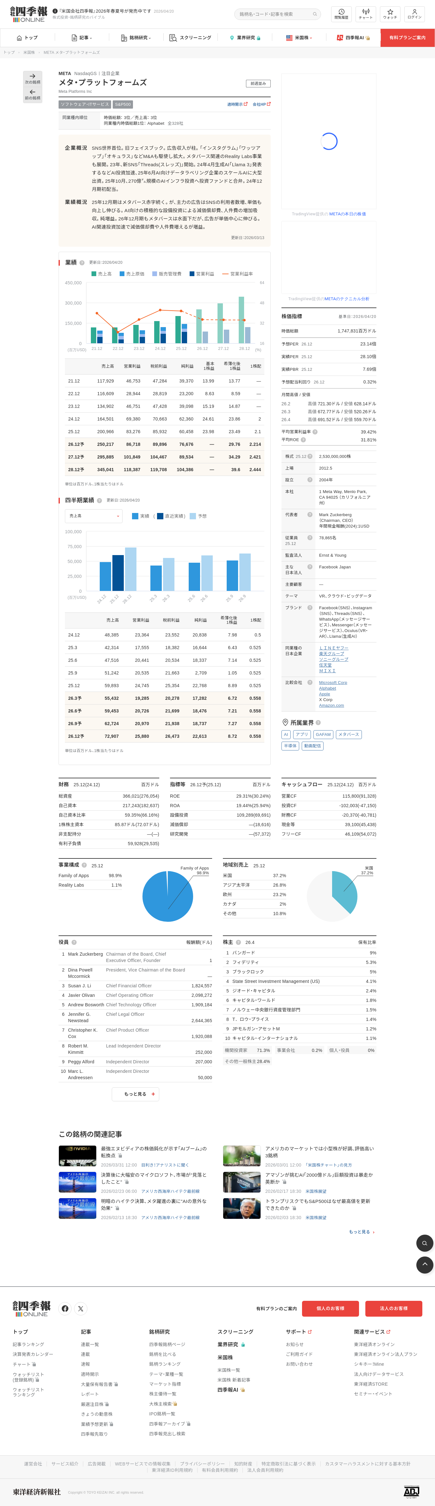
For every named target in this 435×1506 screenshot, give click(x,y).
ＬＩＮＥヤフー (334, 648)
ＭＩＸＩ (327, 670)
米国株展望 (316, 1191)
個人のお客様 (330, 1308)
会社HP (262, 104)
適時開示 (237, 104)
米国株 (299, 38)
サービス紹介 (65, 1463)
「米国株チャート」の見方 (329, 1165)
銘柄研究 (136, 38)
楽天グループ (331, 653)
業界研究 (244, 37)
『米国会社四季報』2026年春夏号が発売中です (105, 11)
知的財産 (243, 1463)
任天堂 (325, 665)
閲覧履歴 (342, 14)
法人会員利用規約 (265, 1470)
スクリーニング (190, 38)
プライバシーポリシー (202, 1463)
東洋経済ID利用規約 (172, 1470)
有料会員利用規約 (220, 1470)
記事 (82, 38)
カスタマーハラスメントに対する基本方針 (368, 1463)
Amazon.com (331, 705)
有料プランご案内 (407, 37)
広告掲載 (97, 1463)
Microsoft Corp (333, 682)
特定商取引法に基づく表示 (289, 1463)
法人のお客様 (394, 1308)
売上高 (76, 516)
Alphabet (327, 688)
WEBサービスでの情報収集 (143, 1463)
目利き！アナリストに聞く (165, 1165)
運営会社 (33, 1463)
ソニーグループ (333, 659)
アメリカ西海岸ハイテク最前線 (170, 1191)
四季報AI (353, 38)
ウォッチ (390, 14)
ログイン (415, 14)
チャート (366, 14)
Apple (324, 694)
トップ (27, 37)
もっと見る (135, 1094)
